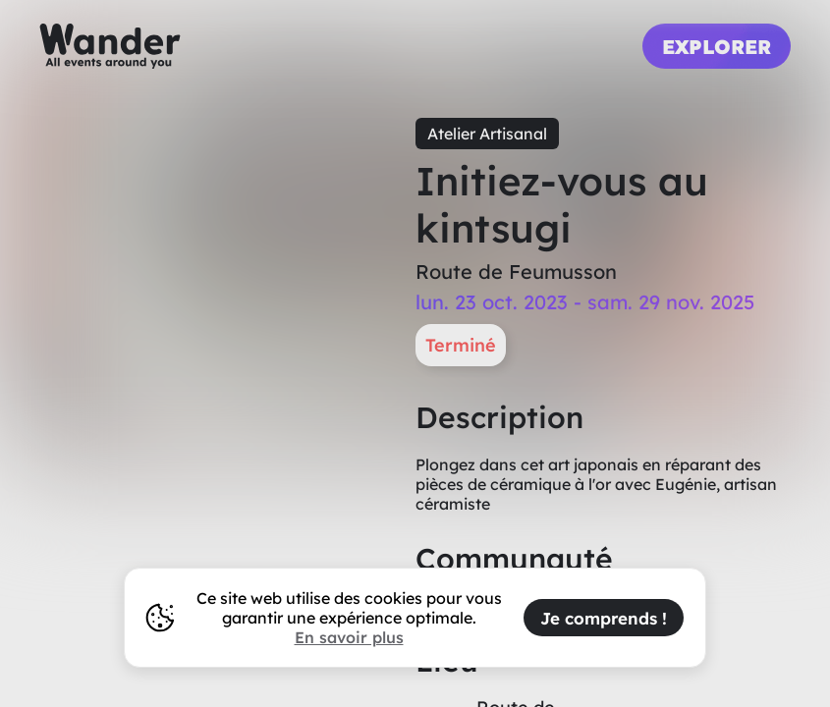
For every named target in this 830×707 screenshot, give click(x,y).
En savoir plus (349, 637)
